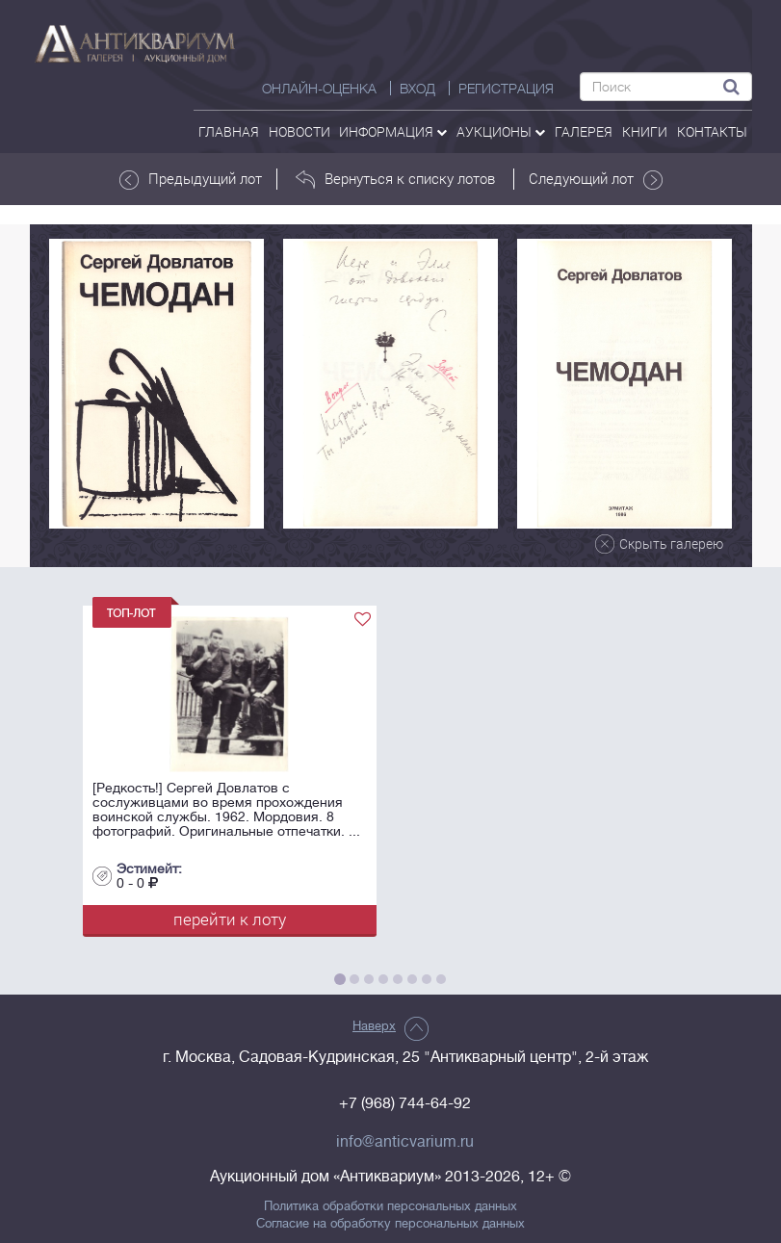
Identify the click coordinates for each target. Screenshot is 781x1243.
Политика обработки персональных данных (390, 1206)
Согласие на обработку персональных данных (390, 1224)
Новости (299, 131)
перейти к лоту (229, 919)
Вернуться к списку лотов (395, 179)
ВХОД (417, 88)
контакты (712, 131)
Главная (228, 131)
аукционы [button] (500, 131)
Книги (644, 131)
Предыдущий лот (190, 179)
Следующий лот (596, 179)
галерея (583, 131)
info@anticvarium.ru (405, 1142)
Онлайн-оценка (319, 88)
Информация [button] (393, 131)
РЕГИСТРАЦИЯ (506, 88)
